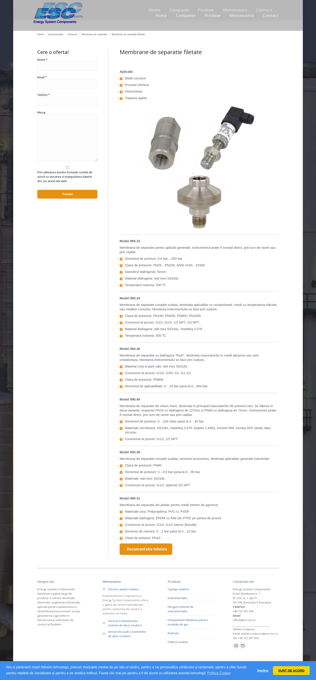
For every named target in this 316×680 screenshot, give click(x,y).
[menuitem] (161, 15)
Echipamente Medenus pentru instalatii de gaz (188, 622)
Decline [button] (262, 670)
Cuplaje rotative (178, 589)
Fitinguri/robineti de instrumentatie (181, 609)
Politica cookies (178, 642)
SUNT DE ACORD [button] (291, 670)
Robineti (173, 633)
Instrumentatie (177, 598)
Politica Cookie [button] (218, 673)
